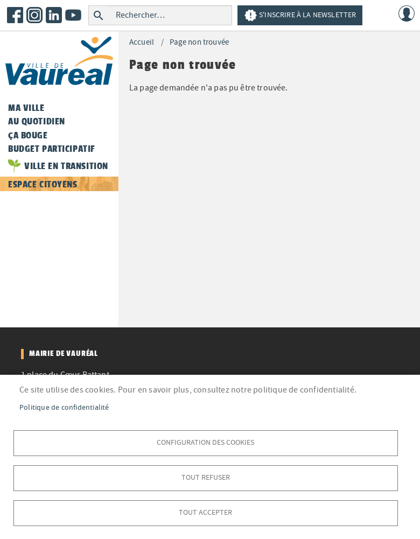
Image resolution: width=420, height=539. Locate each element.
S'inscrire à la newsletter (300, 15)
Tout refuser (205, 477)
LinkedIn (54, 15)
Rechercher (98, 15)
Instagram (34, 15)
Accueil (141, 42)
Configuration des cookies (205, 442)
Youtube (73, 15)
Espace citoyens (43, 184)
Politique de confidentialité (64, 407)
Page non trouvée (199, 42)
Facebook (15, 15)
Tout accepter (205, 512)
